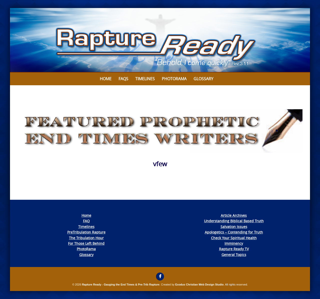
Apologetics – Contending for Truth (234, 232)
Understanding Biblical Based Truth (234, 220)
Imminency (233, 243)
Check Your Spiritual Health (234, 238)
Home (106, 79)
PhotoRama (86, 248)
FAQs (123, 79)
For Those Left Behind (86, 243)
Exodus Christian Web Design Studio (199, 284)
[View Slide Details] (160, 40)
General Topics (234, 254)
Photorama (174, 79)
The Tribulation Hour (86, 238)
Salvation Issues (233, 226)
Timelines (145, 79)
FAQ (86, 220)
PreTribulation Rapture (86, 232)
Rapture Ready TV (234, 248)
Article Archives (234, 215)
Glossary (203, 79)
